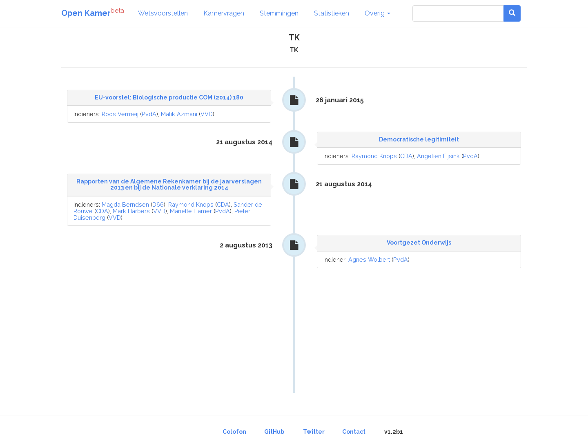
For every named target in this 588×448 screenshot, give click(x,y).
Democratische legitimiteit (419, 139)
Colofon (234, 431)
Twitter (314, 431)
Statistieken (331, 13)
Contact (353, 431)
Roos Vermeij (120, 113)
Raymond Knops (374, 155)
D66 (158, 204)
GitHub (274, 431)
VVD (206, 113)
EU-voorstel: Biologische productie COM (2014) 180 (169, 97)
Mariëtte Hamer (191, 210)
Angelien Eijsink (438, 155)
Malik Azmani (179, 113)
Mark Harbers (131, 210)
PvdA (149, 113)
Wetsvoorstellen (163, 13)
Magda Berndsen (125, 204)
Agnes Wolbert (369, 259)
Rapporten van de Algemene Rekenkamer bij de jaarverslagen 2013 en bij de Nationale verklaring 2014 (169, 184)
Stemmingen (279, 13)
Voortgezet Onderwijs (419, 242)
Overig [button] (377, 13)
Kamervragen (223, 13)
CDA (406, 155)
